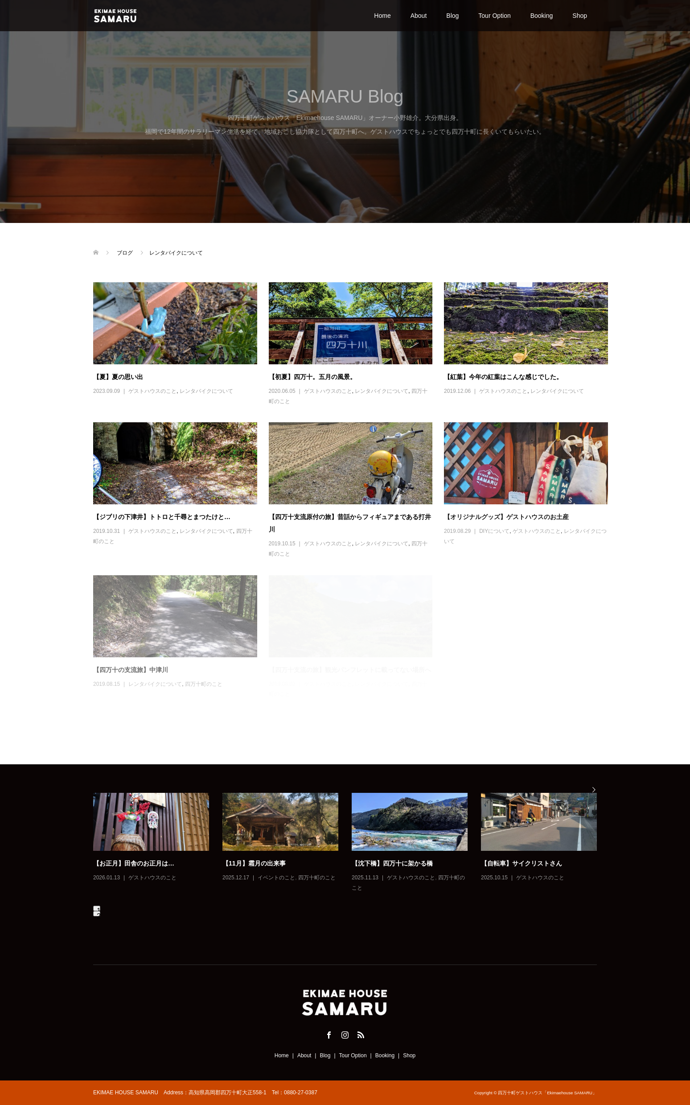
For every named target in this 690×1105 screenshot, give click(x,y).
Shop (579, 15)
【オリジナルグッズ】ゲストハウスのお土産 (506, 516)
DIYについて (494, 531)
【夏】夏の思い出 (118, 376)
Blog (452, 15)
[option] (351, 843)
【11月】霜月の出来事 (254, 863)
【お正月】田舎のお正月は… (133, 863)
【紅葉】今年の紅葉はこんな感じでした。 (503, 376)
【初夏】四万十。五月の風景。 (312, 376)
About (419, 15)
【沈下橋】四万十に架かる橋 (392, 863)
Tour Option (494, 15)
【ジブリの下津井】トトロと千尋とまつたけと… (161, 516)
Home (382, 15)
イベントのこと (276, 877)
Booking (541, 15)
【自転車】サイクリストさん (521, 863)
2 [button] (98, 914)
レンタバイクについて (206, 391)
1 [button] (98, 909)
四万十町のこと (317, 877)
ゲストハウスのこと (152, 391)
